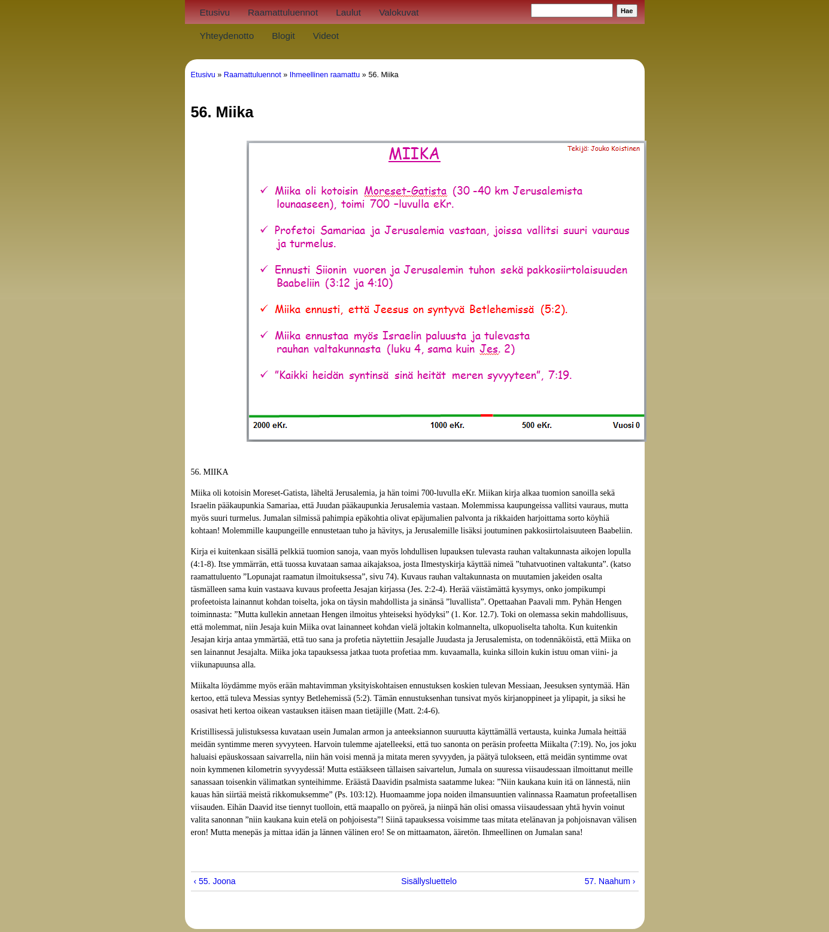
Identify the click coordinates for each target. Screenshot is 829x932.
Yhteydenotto (227, 36)
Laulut (348, 12)
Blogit (283, 36)
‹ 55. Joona (215, 881)
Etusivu (215, 12)
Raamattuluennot (283, 12)
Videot (326, 36)
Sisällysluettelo (410, 881)
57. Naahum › (610, 881)
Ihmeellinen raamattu (325, 75)
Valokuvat (398, 12)
